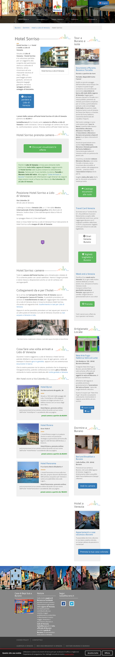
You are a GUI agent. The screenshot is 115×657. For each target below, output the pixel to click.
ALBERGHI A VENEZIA (25, 645)
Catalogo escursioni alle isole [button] (87, 191)
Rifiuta (107, 653)
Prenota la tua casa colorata (94, 551)
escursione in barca (24, 364)
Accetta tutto (93, 653)
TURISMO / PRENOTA (57, 19)
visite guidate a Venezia (58, 372)
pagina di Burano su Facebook (45, 599)
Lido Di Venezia (32, 165)
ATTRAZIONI (40, 19)
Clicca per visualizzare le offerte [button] (42, 148)
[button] (43, 242)
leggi (87, 411)
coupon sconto (87, 407)
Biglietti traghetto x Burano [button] (87, 257)
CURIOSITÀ (74, 19)
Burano (21, 172)
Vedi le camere (87, 485)
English (103, 3)
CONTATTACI (37, 639)
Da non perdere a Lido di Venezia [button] (26, 101)
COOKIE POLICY (23, 639)
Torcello (58, 172)
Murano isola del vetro (27, 174)
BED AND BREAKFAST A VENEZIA (49, 645)
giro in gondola (38, 361)
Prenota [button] (87, 303)
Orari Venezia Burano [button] (87, 239)
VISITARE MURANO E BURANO (78, 645)
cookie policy (69, 654)
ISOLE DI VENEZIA (23, 19)
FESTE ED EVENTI (92, 19)
